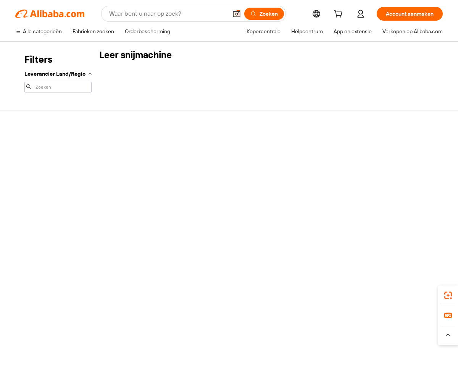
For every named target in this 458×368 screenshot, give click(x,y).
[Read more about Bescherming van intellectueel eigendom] (244, 335)
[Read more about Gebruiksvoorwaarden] (361, 335)
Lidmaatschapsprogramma (223, 160)
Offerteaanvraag (210, 145)
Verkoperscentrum (301, 160)
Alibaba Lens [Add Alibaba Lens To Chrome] (31, 286)
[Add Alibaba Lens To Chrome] (137, 286)
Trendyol (320, 320)
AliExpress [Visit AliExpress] (110, 320)
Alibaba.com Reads (213, 189)
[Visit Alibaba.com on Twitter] (392, 226)
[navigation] (58, 72)
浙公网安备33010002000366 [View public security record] (337, 353)
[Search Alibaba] (167, 14)
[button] (236, 13)
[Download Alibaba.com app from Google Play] (417, 286)
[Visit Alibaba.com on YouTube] (415, 226)
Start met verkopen (301, 145)
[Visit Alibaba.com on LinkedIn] (381, 226)
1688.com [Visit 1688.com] (140, 320)
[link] (448, 295)
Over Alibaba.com (387, 145)
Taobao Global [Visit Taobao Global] (270, 320)
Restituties (28, 189)
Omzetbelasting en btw (218, 174)
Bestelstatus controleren (45, 174)
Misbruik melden (35, 203)
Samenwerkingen (299, 196)
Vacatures (378, 196)
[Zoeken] (264, 14)
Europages (350, 320)
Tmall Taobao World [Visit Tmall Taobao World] (181, 320)
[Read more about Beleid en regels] (30, 335)
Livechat (25, 160)
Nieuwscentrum (385, 181)
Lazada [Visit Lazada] (239, 320)
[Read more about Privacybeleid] (313, 335)
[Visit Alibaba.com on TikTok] (427, 226)
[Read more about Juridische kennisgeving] (82, 335)
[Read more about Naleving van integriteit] (419, 335)
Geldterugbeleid (122, 175)
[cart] (339, 15)
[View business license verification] (295, 353)
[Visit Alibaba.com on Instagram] (404, 226)
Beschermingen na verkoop (136, 204)
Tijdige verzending (124, 189)
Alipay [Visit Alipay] (218, 320)
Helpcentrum (31, 145)
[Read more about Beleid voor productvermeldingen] (154, 335)
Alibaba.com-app (308, 286)
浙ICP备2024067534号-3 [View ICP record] (414, 353)
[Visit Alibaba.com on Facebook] (369, 226)
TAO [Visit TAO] (299, 320)
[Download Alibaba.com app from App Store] (361, 286)
